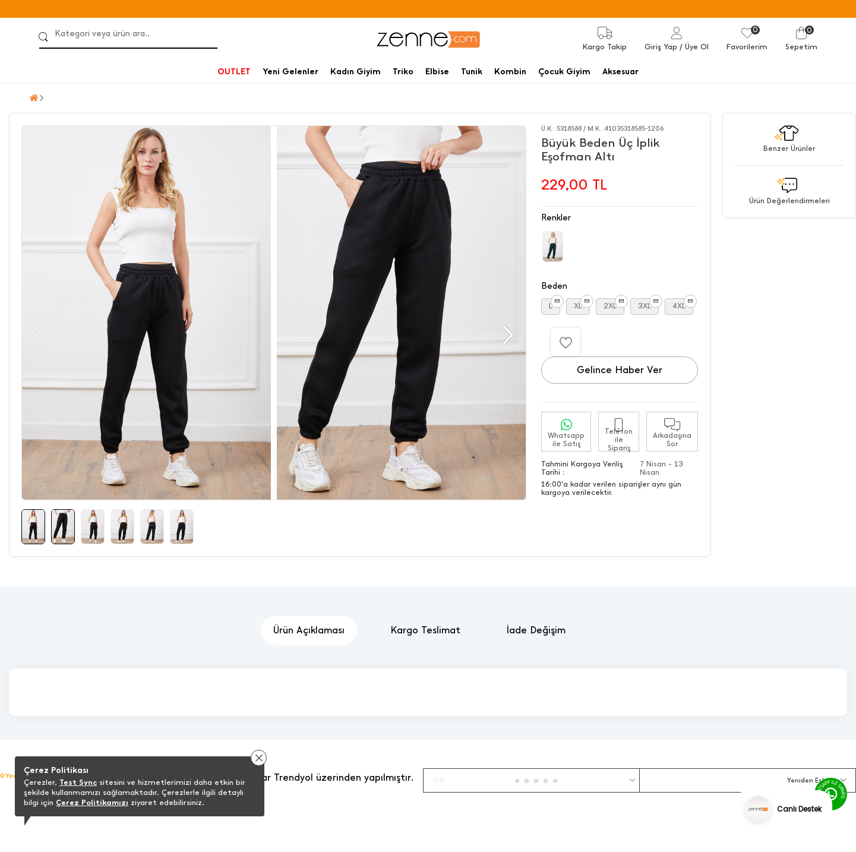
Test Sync (78, 782)
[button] (506, 335)
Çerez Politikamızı (92, 802)
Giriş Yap (661, 46)
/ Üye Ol (694, 46)
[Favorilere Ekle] (565, 341)
